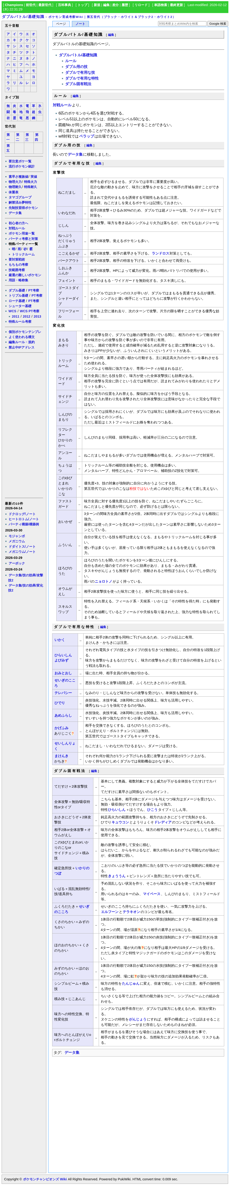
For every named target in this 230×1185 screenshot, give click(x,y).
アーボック (17, 563)
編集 (106, 5)
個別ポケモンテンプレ (25, 332)
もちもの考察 (18, 264)
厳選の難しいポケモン (25, 275)
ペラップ (86, 136)
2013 (37, 316)
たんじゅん (130, 983)
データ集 (15, 213)
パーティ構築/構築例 (24, 524)
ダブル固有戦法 (78, 84)
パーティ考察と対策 (23, 239)
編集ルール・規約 (22, 342)
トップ (82, 5)
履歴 (125, 5)
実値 (33, 176)
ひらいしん (63, 655)
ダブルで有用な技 (80, 72)
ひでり (59, 703)
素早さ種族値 (18, 176)
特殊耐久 (30, 187)
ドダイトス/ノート (22, 546)
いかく (59, 640)
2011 (15, 316)
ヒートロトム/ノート (24, 519)
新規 (97, 5)
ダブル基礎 (17, 290)
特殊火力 (30, 182)
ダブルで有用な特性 (82, 78)
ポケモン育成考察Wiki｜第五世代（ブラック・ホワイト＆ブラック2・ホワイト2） (112, 17)
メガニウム (17, 541)
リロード (141, 5)
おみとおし (63, 673)
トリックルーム (23, 254)
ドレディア (163, 822)
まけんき (61, 756)
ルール (70, 61)
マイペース (151, 894)
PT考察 (33, 290)
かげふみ (61, 728)
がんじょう (137, 1019)
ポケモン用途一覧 (22, 233)
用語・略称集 (18, 280)
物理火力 (15, 182)
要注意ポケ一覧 (20, 161)
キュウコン (120, 822)
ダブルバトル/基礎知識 (23, 17)
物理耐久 (15, 187)
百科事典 (64, 5)
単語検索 (160, 5)
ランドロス (160, 253)
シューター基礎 (20, 306)
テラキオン (131, 912)
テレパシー (63, 693)
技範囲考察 (17, 270)
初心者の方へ (18, 223)
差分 (115, 5)
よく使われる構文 (22, 337)
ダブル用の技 (76, 67)
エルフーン (109, 912)
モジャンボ (17, 536)
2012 (26, 316)
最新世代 (44, 5)
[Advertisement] (23, 425)
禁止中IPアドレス (22, 347)
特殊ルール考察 (20, 321)
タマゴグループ (20, 197)
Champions (14, 5)
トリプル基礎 (18, 295)
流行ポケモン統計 (22, 166)
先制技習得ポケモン (23, 208)
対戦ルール (17, 228)
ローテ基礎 (17, 301)
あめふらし (63, 715)
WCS (13, 311)
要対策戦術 (17, 259)
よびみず (61, 660)
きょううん (116, 876)
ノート (80, 24)
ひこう (152, 810)
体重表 (13, 192)
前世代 (31, 5)
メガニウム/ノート (22, 552)
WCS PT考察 (29, 311)
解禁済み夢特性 (20, 202)
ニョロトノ (103, 581)
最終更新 (176, 5)
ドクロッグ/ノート (22, 514)
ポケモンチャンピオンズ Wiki (45, 1179)
